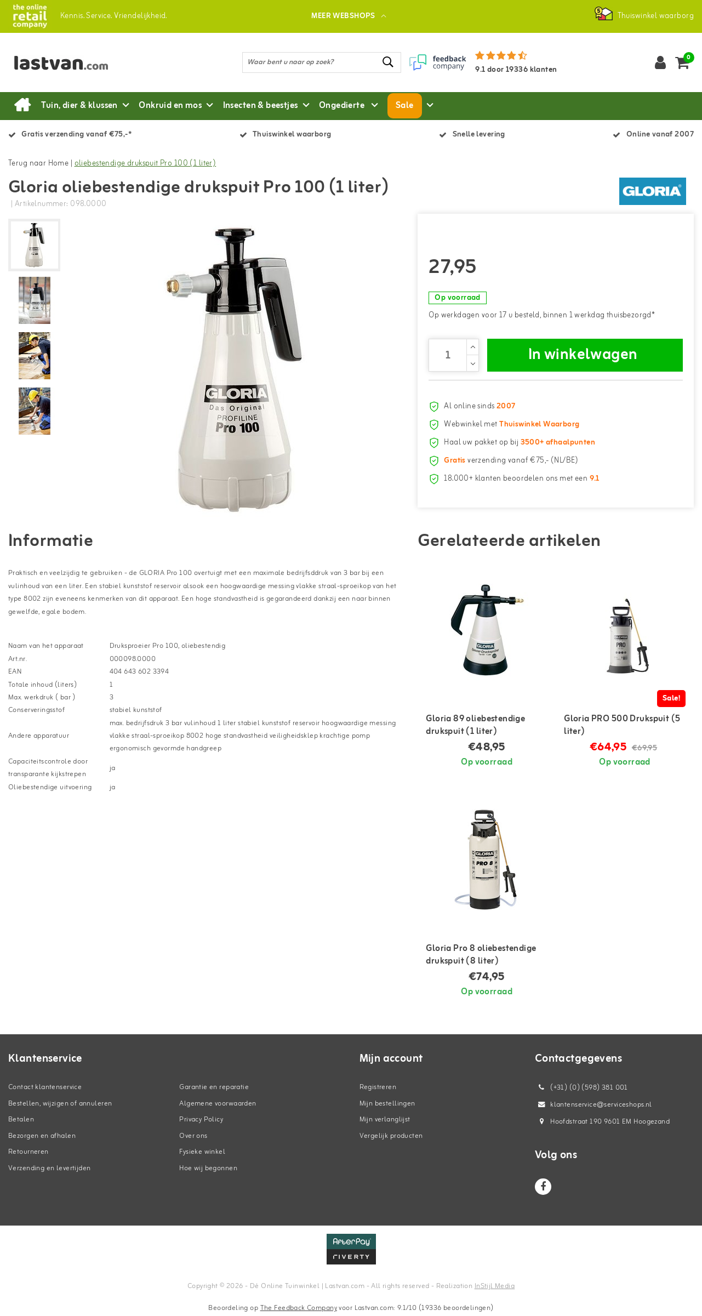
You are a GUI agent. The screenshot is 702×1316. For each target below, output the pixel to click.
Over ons (193, 1136)
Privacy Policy (201, 1119)
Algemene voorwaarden (217, 1103)
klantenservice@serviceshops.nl (593, 1104)
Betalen (21, 1119)
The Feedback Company (298, 1308)
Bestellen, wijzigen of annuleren (60, 1103)
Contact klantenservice (45, 1087)
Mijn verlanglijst (384, 1119)
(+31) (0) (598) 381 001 (581, 1087)
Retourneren (28, 1152)
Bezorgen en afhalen (42, 1136)
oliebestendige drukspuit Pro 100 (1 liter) (145, 163)
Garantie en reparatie (214, 1087)
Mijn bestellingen (387, 1103)
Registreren (378, 1087)
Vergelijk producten (391, 1136)
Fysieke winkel (202, 1152)
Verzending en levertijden (49, 1168)
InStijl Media (495, 1286)
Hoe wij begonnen (208, 1168)
